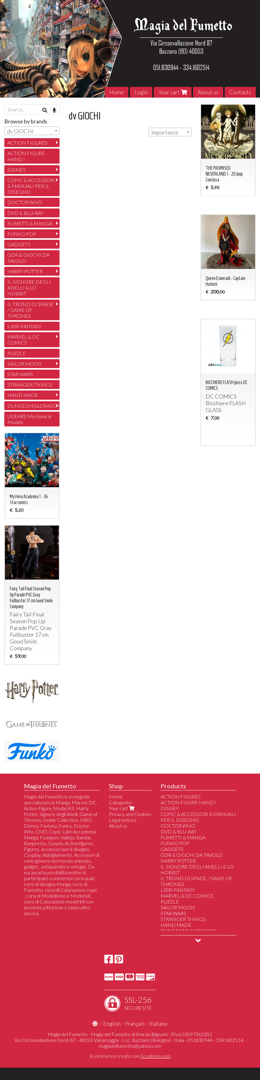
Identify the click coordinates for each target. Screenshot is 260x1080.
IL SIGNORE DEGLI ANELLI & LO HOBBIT (29, 287)
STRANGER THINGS (29, 384)
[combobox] (170, 132)
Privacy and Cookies (130, 814)
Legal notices (122, 820)
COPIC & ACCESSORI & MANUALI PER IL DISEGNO (31, 186)
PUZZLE (16, 353)
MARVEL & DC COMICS (23, 339)
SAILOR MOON (24, 364)
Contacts (240, 92)
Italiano (158, 1023)
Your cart (172, 92)
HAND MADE (22, 395)
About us (208, 92)
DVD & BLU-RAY (25, 213)
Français (135, 1023)
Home (116, 92)
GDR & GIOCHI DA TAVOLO (28, 257)
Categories (120, 802)
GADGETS (18, 244)
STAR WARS (20, 374)
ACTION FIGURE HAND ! (26, 156)
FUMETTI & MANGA (29, 223)
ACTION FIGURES (27, 143)
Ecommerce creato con (130, 1056)
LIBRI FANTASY (24, 326)
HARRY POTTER (25, 271)
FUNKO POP (21, 234)
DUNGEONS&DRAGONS (33, 406)
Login (141, 92)
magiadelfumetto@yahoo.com (130, 1046)
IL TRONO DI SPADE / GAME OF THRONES (30, 310)
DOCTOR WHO (24, 202)
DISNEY (16, 170)
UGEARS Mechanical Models (29, 419)
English (112, 1023)
